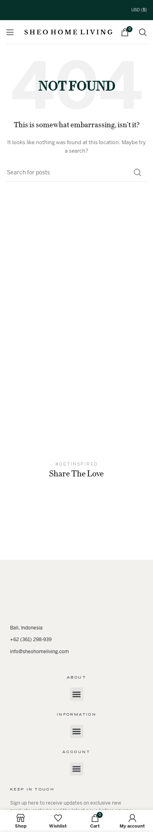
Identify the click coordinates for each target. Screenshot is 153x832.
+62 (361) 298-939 (31, 639)
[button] (76, 694)
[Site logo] (68, 32)
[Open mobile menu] (10, 32)
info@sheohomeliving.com (39, 651)
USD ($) (139, 10)
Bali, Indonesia (26, 628)
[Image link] (76, 595)
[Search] (143, 32)
